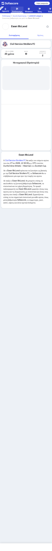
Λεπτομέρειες (14, 35)
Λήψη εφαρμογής (42, 3)
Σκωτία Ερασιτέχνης (19, 16)
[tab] (14, 35)
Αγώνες (40, 35)
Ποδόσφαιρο (6, 16)
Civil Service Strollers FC (15, 160)
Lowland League (35, 16)
